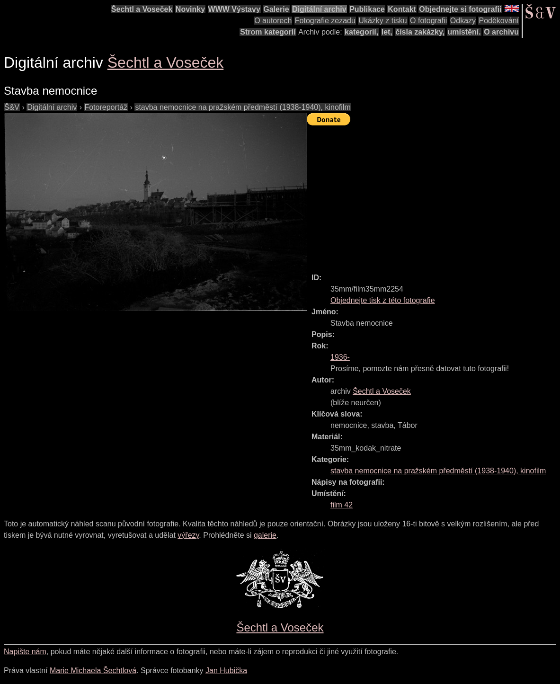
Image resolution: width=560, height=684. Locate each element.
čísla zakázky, (419, 32)
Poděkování (499, 21)
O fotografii (428, 21)
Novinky (190, 9)
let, (387, 32)
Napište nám (25, 652)
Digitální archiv (319, 9)
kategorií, (361, 32)
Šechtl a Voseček (142, 9)
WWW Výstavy (234, 9)
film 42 (341, 505)
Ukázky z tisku (382, 21)
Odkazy (463, 21)
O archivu (501, 32)
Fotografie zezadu (325, 21)
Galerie (276, 9)
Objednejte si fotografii (460, 9)
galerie (265, 535)
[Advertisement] (433, 195)
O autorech (273, 21)
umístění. (464, 32)
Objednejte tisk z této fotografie (382, 300)
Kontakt (402, 9)
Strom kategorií (267, 32)
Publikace (367, 9)
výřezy (188, 535)
